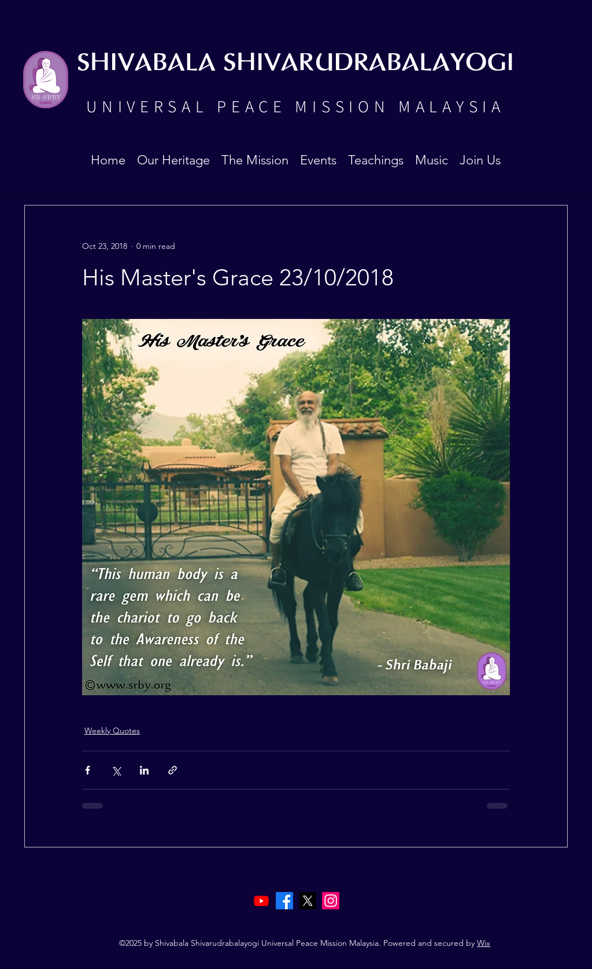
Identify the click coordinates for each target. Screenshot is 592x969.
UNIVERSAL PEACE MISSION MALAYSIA (295, 106)
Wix (483, 943)
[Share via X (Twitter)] (115, 770)
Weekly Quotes (112, 730)
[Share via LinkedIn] (144, 770)
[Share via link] (172, 770)
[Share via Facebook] (87, 770)
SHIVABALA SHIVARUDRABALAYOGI (295, 63)
